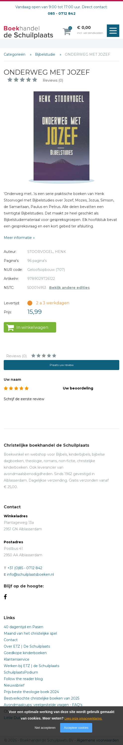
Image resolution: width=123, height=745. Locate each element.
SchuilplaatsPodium (21, 672)
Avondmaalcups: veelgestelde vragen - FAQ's (43, 705)
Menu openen (114, 30)
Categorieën (15, 54)
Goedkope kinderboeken (25, 653)
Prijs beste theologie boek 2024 (31, 692)
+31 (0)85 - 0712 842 (24, 568)
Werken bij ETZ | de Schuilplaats (31, 666)
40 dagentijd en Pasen (23, 627)
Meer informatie (18, 237)
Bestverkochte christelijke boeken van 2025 (41, 698)
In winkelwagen (32, 327)
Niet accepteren (45, 728)
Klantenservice (16, 659)
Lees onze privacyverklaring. (83, 718)
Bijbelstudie (45, 54)
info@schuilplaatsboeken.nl (30, 574)
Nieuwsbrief (14, 685)
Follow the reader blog (23, 679)
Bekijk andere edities (69, 287)
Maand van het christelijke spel (30, 633)
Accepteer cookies (76, 728)
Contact (11, 640)
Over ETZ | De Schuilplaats (27, 646)
